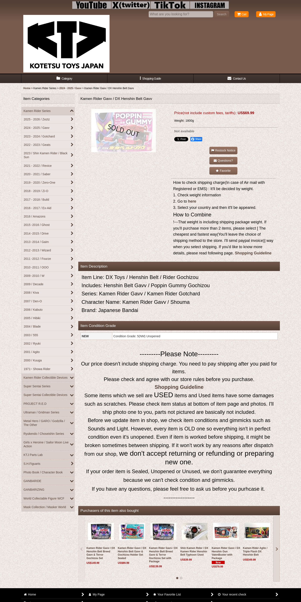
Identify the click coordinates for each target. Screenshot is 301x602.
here (192, 201)
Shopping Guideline (253, 253)
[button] (150, 78)
